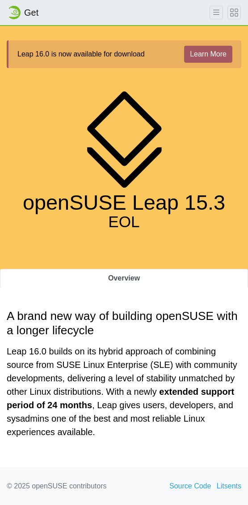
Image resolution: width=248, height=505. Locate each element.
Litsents (229, 486)
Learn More (208, 54)
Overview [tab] (124, 278)
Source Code (190, 486)
